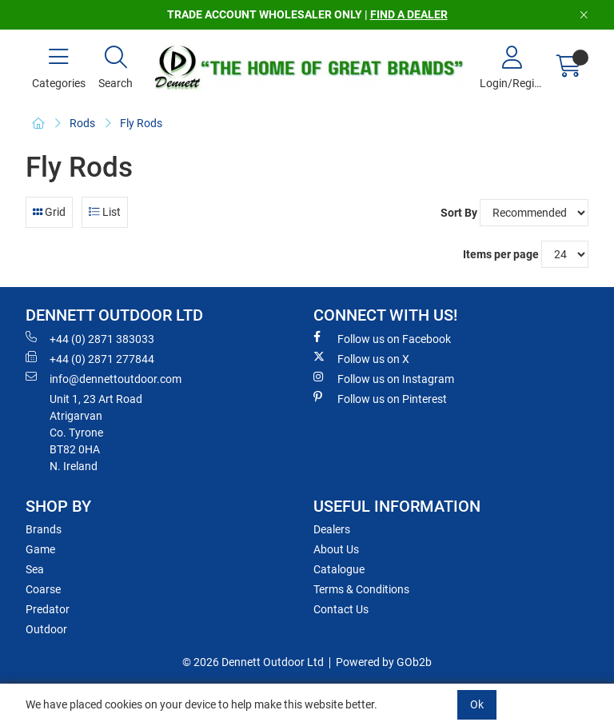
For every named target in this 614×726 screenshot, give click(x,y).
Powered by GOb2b (384, 662)
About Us (336, 549)
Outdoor (46, 629)
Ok (477, 704)
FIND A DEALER (409, 14)
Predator (48, 609)
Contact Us (341, 609)
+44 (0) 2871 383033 (90, 338)
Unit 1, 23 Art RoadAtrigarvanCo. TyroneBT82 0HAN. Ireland (96, 433)
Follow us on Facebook (382, 338)
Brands (44, 529)
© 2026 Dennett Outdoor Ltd (253, 662)
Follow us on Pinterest (380, 398)
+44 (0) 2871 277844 (90, 358)
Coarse (43, 589)
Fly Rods (141, 123)
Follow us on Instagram (383, 378)
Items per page (501, 254)
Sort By (459, 212)
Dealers (331, 529)
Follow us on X (361, 358)
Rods (82, 123)
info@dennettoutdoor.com (103, 378)
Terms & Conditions (361, 589)
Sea (35, 569)
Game (40, 549)
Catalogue (339, 569)
